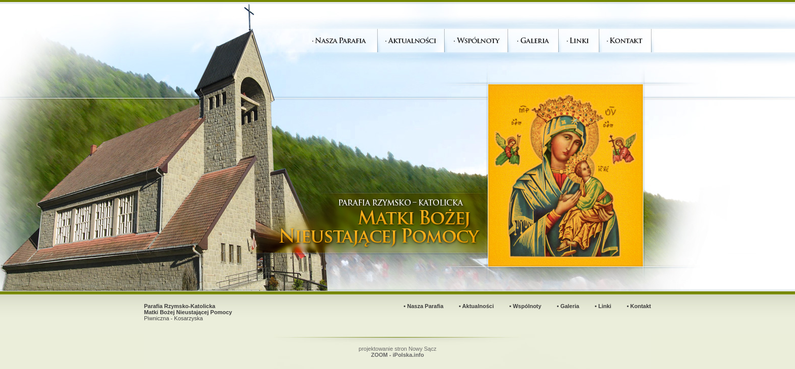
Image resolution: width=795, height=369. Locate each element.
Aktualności (478, 306)
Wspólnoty (527, 306)
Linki (604, 306)
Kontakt (640, 306)
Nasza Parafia (425, 306)
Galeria (569, 306)
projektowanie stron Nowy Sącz (397, 352)
